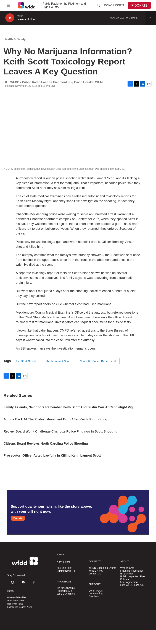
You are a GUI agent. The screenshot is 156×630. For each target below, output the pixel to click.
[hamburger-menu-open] (8, 5)
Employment (127, 573)
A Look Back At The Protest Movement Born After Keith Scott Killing (55, 419)
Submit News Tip (66, 571)
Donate (17, 518)
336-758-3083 (64, 568)
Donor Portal (115, 5)
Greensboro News (15, 600)
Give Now (94, 596)
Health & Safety (15, 39)
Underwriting (96, 593)
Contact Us (95, 573)
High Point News (15, 604)
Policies (124, 579)
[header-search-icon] (98, 5)
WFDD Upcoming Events (102, 568)
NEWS (60, 554)
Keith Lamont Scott (58, 361)
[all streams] (151, 18)
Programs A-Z (64, 591)
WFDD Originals (66, 593)
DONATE (140, 5)
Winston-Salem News (17, 597)
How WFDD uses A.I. (132, 585)
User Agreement (129, 582)
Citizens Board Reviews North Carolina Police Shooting (46, 443)
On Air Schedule (66, 588)
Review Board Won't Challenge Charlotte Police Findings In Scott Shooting (60, 431)
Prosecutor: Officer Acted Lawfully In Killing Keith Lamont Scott (52, 455)
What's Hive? (96, 570)
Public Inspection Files (132, 576)
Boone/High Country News (19, 607)
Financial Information (131, 570)
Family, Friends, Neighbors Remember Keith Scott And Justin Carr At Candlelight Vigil (69, 407)
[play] (10, 18)
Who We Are (127, 568)
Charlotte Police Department (98, 361)
